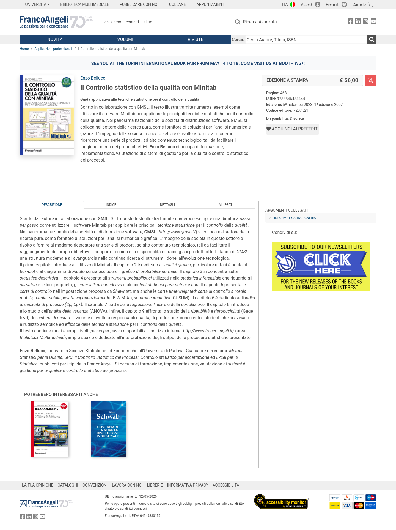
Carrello (359, 4)
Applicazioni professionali (53, 49)
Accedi (307, 4)
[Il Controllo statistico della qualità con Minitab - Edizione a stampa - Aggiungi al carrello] (370, 80)
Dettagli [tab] (167, 205)
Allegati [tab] (226, 205)
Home (24, 49)
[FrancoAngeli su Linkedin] (358, 22)
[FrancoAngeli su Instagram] (366, 22)
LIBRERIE (155, 485)
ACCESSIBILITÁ (226, 485)
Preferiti (332, 4)
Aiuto (148, 22)
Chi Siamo (113, 22)
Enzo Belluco (92, 78)
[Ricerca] (371, 39)
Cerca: (238, 39)
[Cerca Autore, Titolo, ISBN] (306, 39)
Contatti (132, 22)
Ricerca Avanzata (260, 21)
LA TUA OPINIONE (37, 485)
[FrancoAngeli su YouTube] (373, 22)
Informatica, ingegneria (295, 218)
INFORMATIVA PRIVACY (187, 485)
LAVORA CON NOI (127, 485)
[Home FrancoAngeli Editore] (56, 22)
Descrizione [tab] (52, 205)
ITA (285, 4)
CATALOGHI (68, 485)
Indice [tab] (111, 205)
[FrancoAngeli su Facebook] (350, 22)
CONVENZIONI (95, 485)
